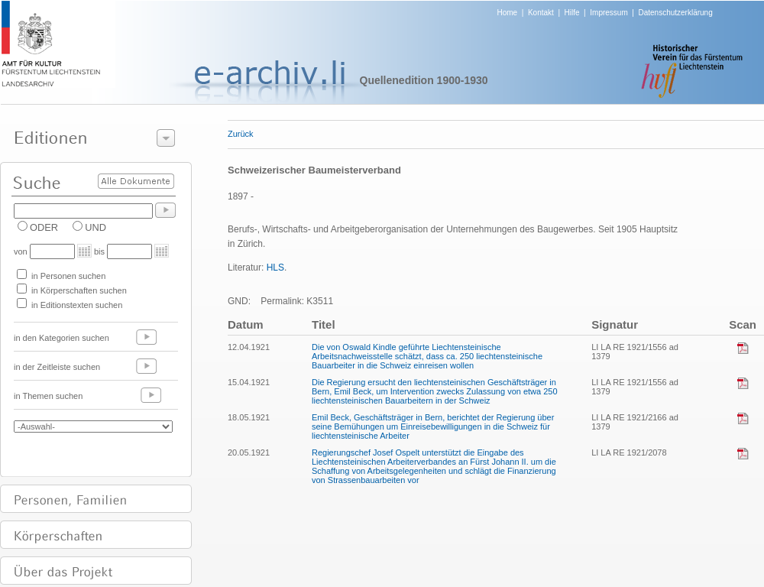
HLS (275, 267)
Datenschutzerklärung (675, 12)
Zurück (241, 133)
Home (507, 12)
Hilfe (572, 12)
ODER (44, 227)
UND (95, 227)
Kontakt (541, 12)
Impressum (608, 12)
